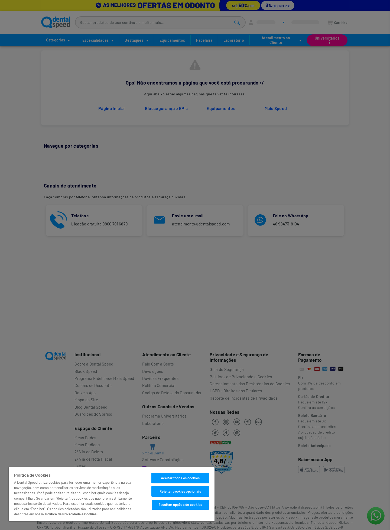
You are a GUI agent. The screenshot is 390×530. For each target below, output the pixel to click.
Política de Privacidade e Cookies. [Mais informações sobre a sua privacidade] (71, 514)
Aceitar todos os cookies (180, 478)
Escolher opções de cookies (180, 504)
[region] (111, 494)
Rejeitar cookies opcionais (180, 491)
